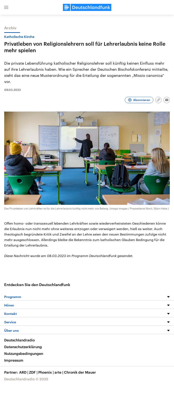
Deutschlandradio (19, 340)
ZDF (33, 372)
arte (59, 372)
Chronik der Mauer (80, 372)
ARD (24, 372)
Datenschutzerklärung (23, 347)
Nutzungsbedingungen (23, 353)
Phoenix (46, 372)
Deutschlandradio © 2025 (26, 379)
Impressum (13, 360)
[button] (6, 7)
